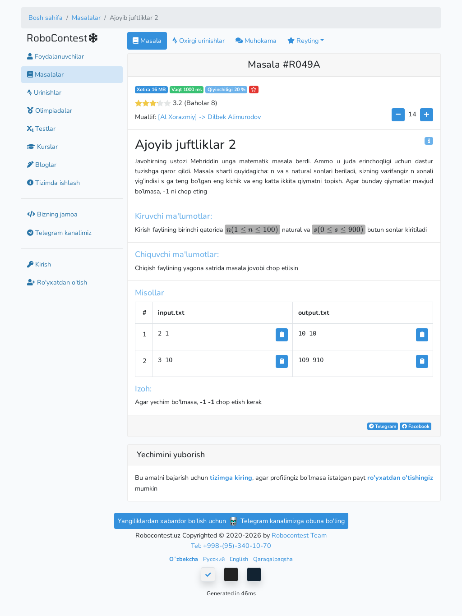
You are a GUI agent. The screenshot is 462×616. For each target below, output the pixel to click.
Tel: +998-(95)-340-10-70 (231, 545)
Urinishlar (44, 92)
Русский (214, 559)
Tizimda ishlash (53, 182)
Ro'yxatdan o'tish (57, 282)
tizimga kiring (231, 477)
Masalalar (86, 17)
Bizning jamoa (52, 214)
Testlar (41, 128)
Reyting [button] (303, 40)
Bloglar (41, 164)
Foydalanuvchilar (55, 56)
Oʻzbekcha (184, 559)
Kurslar (42, 146)
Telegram (382, 426)
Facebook (416, 426)
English (239, 559)
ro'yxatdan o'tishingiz (400, 477)
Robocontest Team (299, 535)
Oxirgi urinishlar (198, 40)
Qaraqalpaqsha (273, 559)
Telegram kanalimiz (59, 232)
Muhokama (256, 40)
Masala (147, 40)
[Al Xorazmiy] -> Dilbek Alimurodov (209, 116)
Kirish (39, 264)
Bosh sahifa (45, 17)
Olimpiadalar (49, 110)
